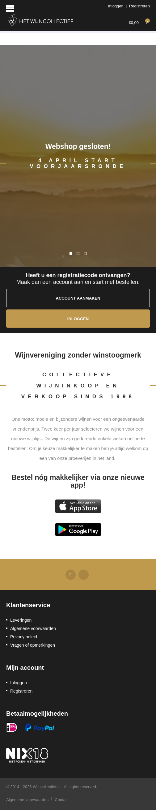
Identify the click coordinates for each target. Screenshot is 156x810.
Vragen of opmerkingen (32, 645)
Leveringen (21, 620)
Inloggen (116, 6)
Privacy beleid (23, 636)
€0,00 (139, 21)
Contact (62, 799)
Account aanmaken (78, 298)
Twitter (83, 574)
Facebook (70, 574)
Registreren (139, 6)
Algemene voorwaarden (33, 628)
